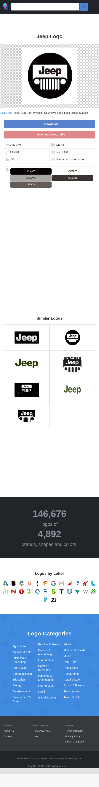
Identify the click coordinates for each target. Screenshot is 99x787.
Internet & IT (45, 685)
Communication (22, 673)
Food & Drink (46, 660)
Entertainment (21, 691)
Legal (41, 691)
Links (35, 736)
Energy (16, 685)
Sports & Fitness (74, 685)
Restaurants (71, 673)
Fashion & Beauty (49, 644)
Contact (8, 736)
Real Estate (71, 667)
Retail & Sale (72, 679)
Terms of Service (74, 731)
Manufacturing (47, 697)
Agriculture (19, 646)
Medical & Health (74, 650)
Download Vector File (51, 134)
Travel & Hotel (72, 697)
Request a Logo (41, 731)
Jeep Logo (6, 112)
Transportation (73, 691)
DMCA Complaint (74, 741)
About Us (9, 731)
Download (51, 124)
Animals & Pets (21, 652)
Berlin (64, 758)
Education (18, 679)
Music (67, 656)
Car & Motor (20, 667)
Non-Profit (70, 662)
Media (67, 644)
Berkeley (55, 758)
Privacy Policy (72, 736)
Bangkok (76, 758)
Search (83, 7)
